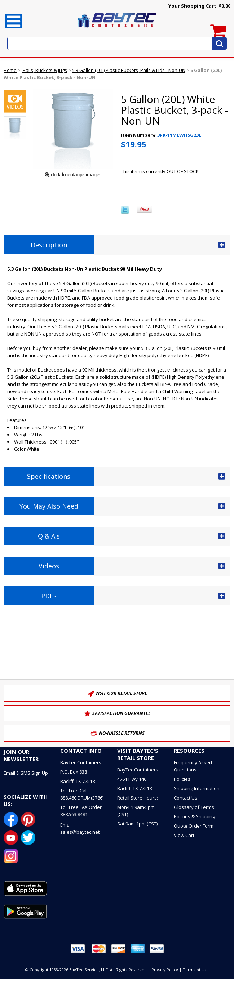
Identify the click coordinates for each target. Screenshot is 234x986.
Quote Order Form (193, 826)
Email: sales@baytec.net (80, 828)
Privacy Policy (164, 969)
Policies (182, 779)
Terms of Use (196, 969)
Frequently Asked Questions (193, 766)
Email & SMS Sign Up (26, 773)
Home (10, 70)
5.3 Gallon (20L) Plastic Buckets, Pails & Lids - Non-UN (128, 70)
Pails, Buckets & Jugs (44, 70)
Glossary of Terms (194, 807)
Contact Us (185, 797)
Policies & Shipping (194, 816)
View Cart (184, 835)
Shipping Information (197, 788)
